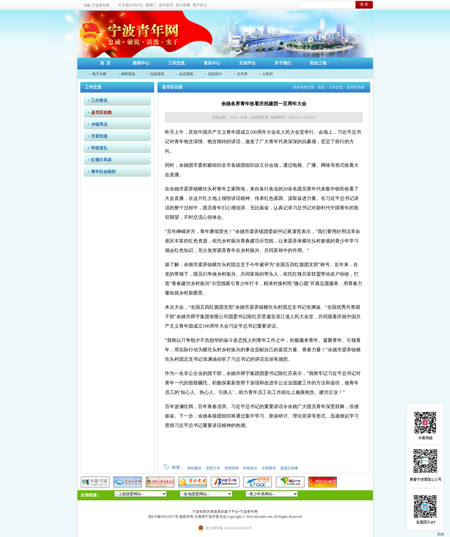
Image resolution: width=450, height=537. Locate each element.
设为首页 (166, 5)
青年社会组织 (103, 171)
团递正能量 (289, 468)
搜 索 (364, 4)
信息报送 (157, 74)
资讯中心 (212, 63)
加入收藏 (183, 5)
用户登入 (200, 5)
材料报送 (128, 74)
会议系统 (186, 74)
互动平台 (247, 63)
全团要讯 (269, 468)
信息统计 (215, 74)
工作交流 (176, 63)
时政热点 (250, 468)
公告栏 (267, 74)
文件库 (242, 74)
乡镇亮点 (99, 124)
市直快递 (99, 136)
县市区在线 (101, 112)
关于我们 (282, 63)
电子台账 (99, 74)
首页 (321, 87)
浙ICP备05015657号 (163, 517)
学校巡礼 (99, 148)
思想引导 (213, 468)
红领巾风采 (101, 160)
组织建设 (194, 468)
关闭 (440, 534)
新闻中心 (141, 63)
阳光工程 (318, 63)
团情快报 (232, 468)
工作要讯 (99, 100)
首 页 (105, 63)
